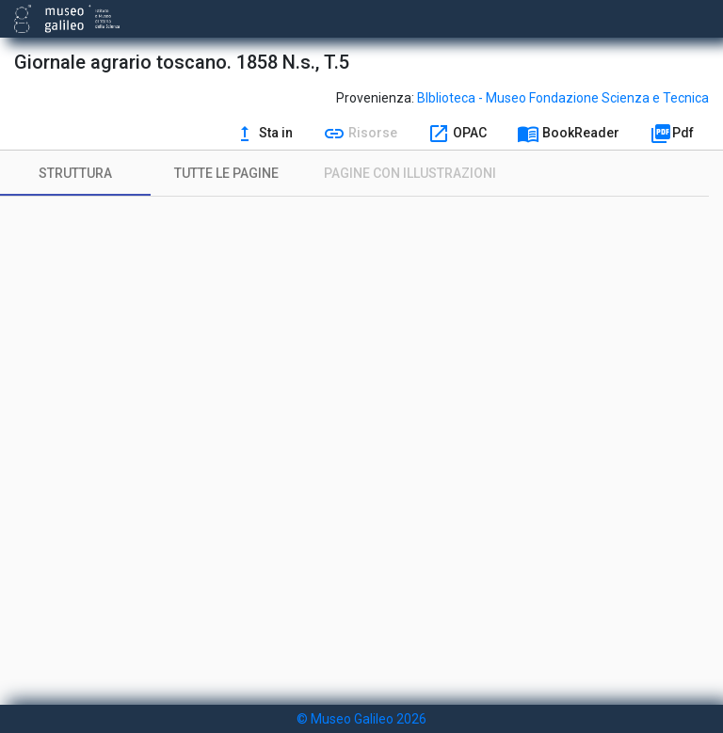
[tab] (75, 173)
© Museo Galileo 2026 (361, 718)
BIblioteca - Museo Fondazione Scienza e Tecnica (563, 97)
